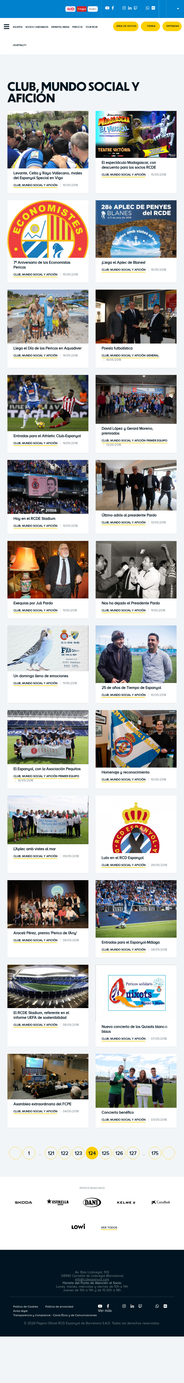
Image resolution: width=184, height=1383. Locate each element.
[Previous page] (15, 1153)
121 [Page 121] (51, 1153)
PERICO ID (77, 27)
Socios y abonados (36, 27)
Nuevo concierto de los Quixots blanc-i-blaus (135, 1029)
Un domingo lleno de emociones (40, 676)
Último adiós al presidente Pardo (129, 515)
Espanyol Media (60, 27)
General (152, 355)
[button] (125, 26)
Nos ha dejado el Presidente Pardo (131, 603)
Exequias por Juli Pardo (33, 603)
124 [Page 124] (92, 1153)
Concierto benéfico (118, 1112)
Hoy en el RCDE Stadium (34, 518)
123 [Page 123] (78, 1153)
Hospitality (19, 45)
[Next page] (168, 1153)
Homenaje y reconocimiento (126, 772)
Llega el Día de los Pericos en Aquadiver (47, 348)
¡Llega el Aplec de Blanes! (123, 262)
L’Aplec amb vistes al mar (34, 849)
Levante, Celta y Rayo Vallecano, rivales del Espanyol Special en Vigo (47, 175)
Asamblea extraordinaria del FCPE (42, 1104)
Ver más (105, 1310)
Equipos (18, 27)
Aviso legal (20, 1311)
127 (132, 1153)
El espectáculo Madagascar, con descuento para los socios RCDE (129, 165)
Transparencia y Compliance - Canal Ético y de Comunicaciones (55, 1315)
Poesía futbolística (117, 348)
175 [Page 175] (154, 1153)
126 (119, 1153)
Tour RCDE (92, 27)
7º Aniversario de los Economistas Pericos (41, 265)
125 (105, 1153)
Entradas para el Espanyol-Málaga (131, 942)
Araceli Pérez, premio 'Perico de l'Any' (45, 933)
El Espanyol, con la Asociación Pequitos (46, 769)
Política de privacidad (59, 1306)
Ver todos (109, 1227)
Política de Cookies (25, 1306)
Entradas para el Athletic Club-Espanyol (47, 436)
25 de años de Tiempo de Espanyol (131, 688)
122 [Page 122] (64, 1153)
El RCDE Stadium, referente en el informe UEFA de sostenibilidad (41, 1015)
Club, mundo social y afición (35, 185)
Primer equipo (156, 440)
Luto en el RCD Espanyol (123, 858)
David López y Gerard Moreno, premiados (127, 431)
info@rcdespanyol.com (92, 1279)
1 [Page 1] (29, 1153)
